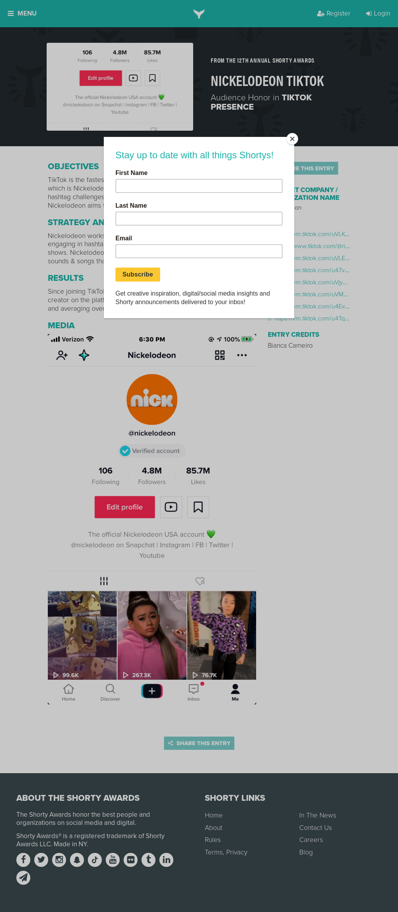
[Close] (292, 139)
